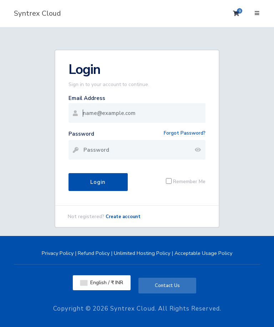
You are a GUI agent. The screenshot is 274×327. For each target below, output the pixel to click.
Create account (123, 216)
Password (81, 133)
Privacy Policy (57, 253)
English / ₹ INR (101, 282)
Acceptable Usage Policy (203, 253)
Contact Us (167, 285)
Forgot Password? (185, 133)
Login (98, 182)
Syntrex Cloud (37, 13)
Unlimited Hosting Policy (142, 253)
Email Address (86, 98)
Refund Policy (94, 253)
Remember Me (189, 181)
